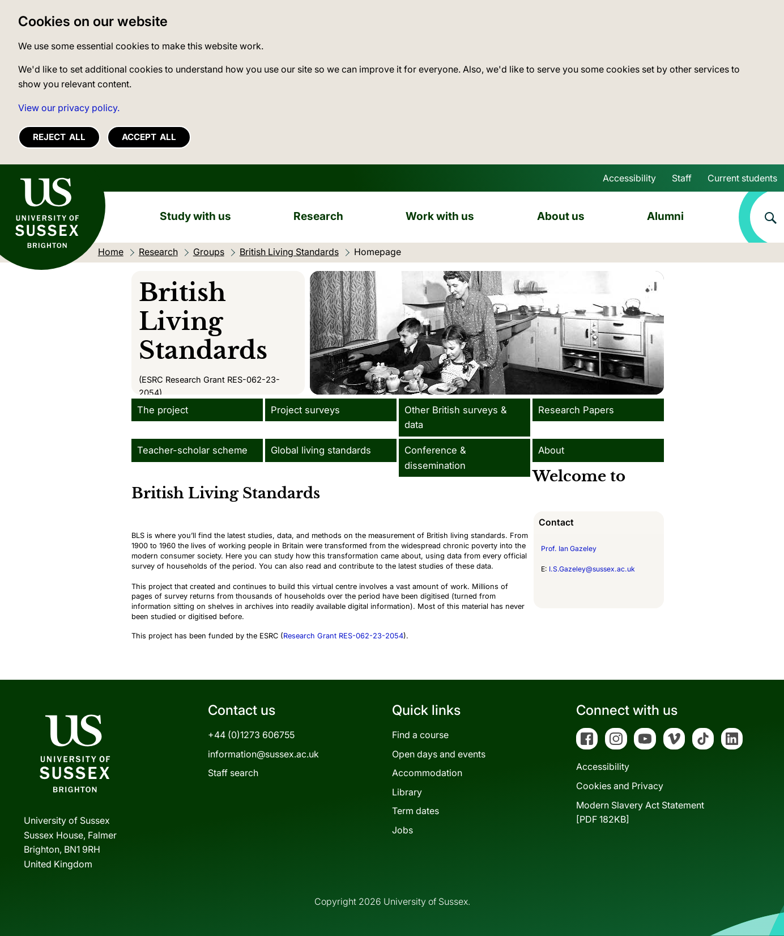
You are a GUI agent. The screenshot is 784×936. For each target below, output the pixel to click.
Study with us (195, 216)
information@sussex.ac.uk (263, 754)
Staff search (233, 772)
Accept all (149, 137)
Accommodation (427, 772)
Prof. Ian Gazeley (568, 548)
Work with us (440, 216)
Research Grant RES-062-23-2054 (343, 636)
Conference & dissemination (435, 457)
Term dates (415, 810)
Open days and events (438, 754)
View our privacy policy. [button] (69, 107)
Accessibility (629, 178)
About (551, 450)
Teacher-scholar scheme (192, 450)
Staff (682, 178)
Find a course (420, 734)
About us (561, 216)
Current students (742, 178)
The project (162, 410)
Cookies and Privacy (619, 785)
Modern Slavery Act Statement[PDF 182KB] (640, 812)
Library (407, 792)
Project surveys (305, 410)
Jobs (402, 830)
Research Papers (576, 410)
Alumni (665, 216)
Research (318, 216)
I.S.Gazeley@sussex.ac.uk (592, 569)
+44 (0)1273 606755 (251, 734)
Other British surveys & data (455, 417)
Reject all (59, 137)
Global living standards (321, 450)
